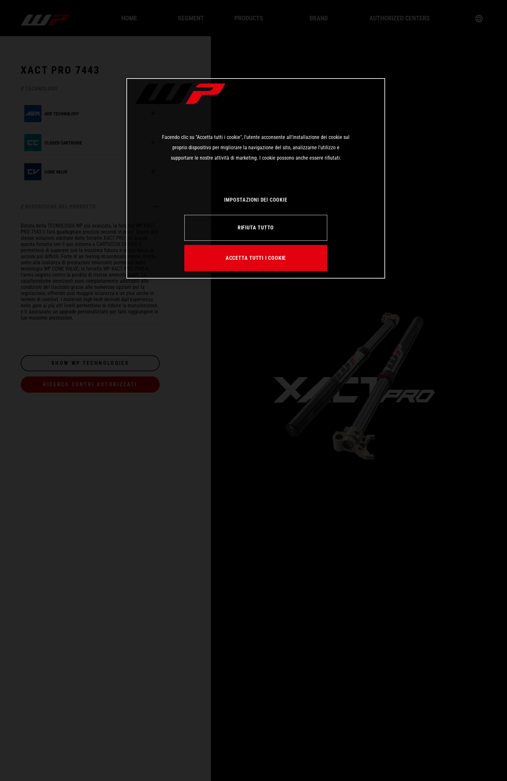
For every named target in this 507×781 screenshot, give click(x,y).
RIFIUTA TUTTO (256, 228)
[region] (255, 178)
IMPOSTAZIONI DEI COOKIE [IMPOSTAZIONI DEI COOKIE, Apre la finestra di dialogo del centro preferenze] (255, 200)
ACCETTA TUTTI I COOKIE (256, 258)
